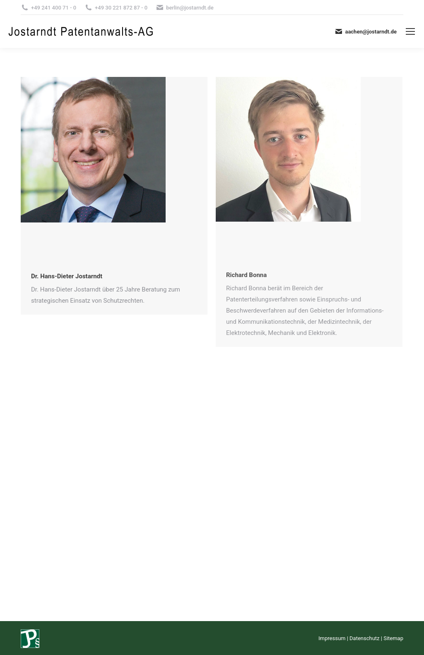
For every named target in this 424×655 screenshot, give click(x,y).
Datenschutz (364, 638)
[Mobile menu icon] (410, 31)
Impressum (331, 638)
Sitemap (393, 638)
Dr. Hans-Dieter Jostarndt (66, 276)
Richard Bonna (246, 275)
